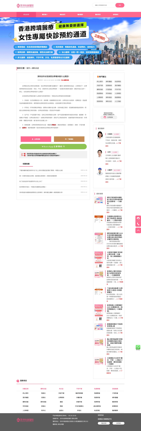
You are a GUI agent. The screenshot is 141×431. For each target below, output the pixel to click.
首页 (28, 68)
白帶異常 (61, 397)
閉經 (61, 406)
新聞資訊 (115, 14)
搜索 (120, 5)
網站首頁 (26, 14)
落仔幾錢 (118, 85)
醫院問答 (98, 14)
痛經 (61, 402)
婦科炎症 (35, 68)
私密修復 (118, 81)
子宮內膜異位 (79, 406)
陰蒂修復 (97, 402)
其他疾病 (115, 389)
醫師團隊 (80, 14)
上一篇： (24, 154)
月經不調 (100, 85)
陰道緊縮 (100, 93)
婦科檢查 (109, 97)
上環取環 (100, 97)
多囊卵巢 (79, 397)
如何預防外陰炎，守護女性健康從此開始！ (33, 187)
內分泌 (61, 389)
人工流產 (118, 101)
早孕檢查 (109, 93)
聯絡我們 (62, 14)
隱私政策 (75, 418)
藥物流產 (100, 89)
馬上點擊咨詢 (65, 80)
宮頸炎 (43, 397)
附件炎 (43, 410)
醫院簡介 (44, 14)
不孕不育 (118, 89)
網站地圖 (61, 424)
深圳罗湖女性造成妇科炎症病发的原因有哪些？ (42, 154)
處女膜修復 (97, 406)
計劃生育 (25, 389)
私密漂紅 (97, 410)
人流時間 (118, 93)
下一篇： (24, 155)
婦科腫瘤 (109, 81)
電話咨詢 (103, 423)
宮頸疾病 (109, 85)
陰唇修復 (100, 101)
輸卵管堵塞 (79, 393)
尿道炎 (43, 406)
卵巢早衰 (79, 402)
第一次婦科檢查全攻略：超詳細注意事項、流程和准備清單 (38, 176)
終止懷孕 (100, 81)
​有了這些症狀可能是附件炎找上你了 (30, 181)
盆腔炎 (61, 410)
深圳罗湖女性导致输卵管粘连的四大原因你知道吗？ (43, 155)
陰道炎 (43, 393)
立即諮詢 (108, 117)
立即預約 (118, 423)
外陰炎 (79, 410)
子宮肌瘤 (109, 89)
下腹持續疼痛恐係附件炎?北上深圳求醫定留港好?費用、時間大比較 (41, 170)
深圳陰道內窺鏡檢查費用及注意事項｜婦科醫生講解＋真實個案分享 (40, 192)
